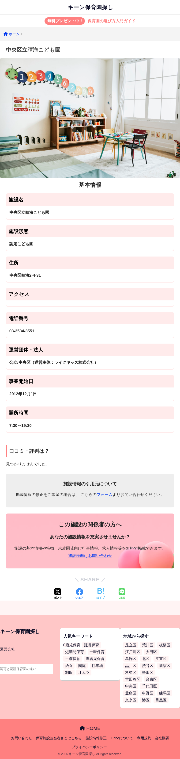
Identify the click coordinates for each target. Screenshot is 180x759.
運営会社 (7, 649)
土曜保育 (72, 659)
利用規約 (144, 738)
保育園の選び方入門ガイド (90, 21)
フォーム (104, 494)
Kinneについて (121, 738)
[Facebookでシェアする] (79, 594)
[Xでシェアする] (58, 594)
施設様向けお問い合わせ (90, 555)
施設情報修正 (96, 738)
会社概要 (162, 738)
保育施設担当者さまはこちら (59, 738)
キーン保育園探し (90, 7)
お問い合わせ (21, 738)
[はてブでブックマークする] (100, 594)
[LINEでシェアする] (122, 594)
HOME (90, 728)
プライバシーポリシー (89, 747)
